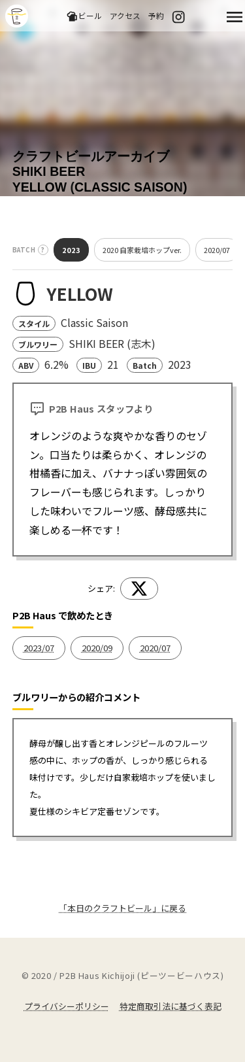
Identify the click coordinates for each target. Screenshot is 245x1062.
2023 (71, 250)
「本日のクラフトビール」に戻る (122, 908)
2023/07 (39, 648)
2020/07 (217, 250)
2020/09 (97, 648)
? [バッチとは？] (43, 249)
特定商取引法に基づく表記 (170, 1006)
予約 (156, 15)
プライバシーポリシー (66, 1006)
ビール (84, 16)
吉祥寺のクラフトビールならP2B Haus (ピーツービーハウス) (16, 16)
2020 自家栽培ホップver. (142, 250)
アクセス (125, 15)
